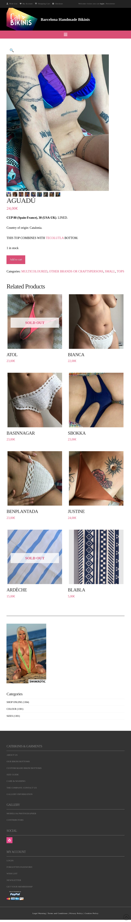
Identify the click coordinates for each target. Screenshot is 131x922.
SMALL (110, 271)
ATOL (11, 354)
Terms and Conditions (58, 913)
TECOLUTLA (55, 238)
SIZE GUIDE (12, 774)
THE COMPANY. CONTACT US (21, 787)
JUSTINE (76, 511)
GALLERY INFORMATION (19, 794)
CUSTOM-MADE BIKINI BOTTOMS (23, 768)
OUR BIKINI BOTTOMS (18, 761)
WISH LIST (11, 873)
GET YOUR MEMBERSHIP (19, 886)
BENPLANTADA (22, 511)
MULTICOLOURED (34, 271)
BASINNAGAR (20, 433)
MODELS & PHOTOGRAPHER (21, 813)
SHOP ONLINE (14, 702)
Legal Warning (39, 913)
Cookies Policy (91, 913)
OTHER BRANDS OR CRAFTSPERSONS (76, 271)
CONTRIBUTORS (14, 820)
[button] (65, 35)
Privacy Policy (76, 913)
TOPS (120, 271)
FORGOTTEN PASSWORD (19, 867)
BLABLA (76, 589)
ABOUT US (11, 755)
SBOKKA (77, 433)
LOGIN (9, 860)
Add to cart (16, 259)
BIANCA (76, 354)
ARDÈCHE (16, 589)
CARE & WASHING (15, 781)
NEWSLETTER (13, 880)
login (102, 4)
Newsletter (110, 4)
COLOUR (11, 709)
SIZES (9, 716)
